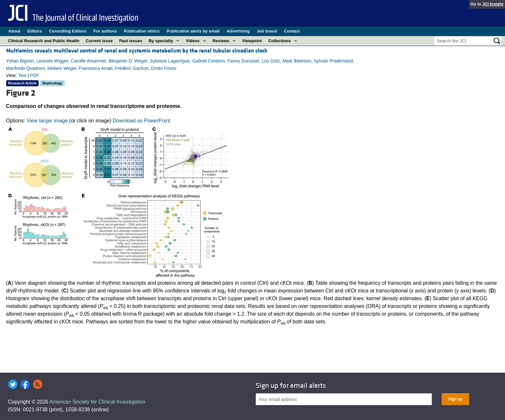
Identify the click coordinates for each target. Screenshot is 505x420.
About (14, 31)
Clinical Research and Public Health (43, 40)
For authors (105, 31)
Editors (34, 31)
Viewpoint (252, 40)
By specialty (160, 40)
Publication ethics (141, 31)
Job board (267, 31)
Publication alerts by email (193, 31)
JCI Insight (492, 4)
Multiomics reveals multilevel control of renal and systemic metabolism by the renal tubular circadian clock (136, 50)
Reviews (221, 40)
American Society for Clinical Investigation (97, 402)
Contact (292, 31)
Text (22, 75)
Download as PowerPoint (141, 120)
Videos (192, 40)
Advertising (238, 31)
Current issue (99, 40)
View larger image (47, 120)
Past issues (130, 40)
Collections (279, 40)
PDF (34, 75)
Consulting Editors (67, 31)
